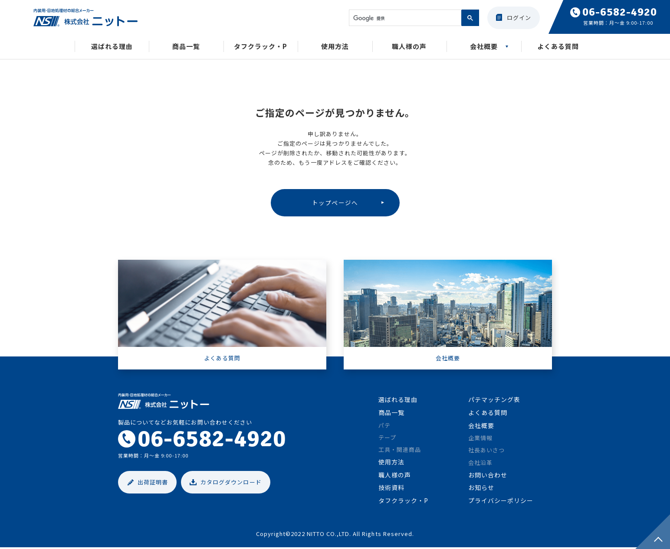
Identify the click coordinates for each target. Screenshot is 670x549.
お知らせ (481, 489)
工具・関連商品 (399, 451)
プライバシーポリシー (500, 502)
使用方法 (335, 47)
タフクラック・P (260, 47)
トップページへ (335, 203)
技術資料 (391, 489)
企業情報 (480, 439)
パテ (384, 426)
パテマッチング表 (494, 401)
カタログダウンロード (230, 484)
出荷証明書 (153, 484)
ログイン (519, 17)
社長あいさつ (486, 452)
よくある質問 (558, 47)
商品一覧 (186, 47)
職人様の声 (409, 47)
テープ (387, 439)
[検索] (404, 18)
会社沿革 (480, 464)
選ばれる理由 (112, 47)
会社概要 (484, 47)
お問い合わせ (487, 476)
